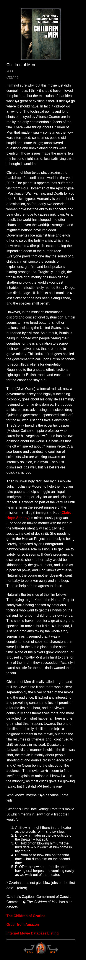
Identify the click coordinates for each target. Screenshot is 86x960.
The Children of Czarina (25, 916)
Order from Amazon (22, 924)
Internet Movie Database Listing (32, 933)
